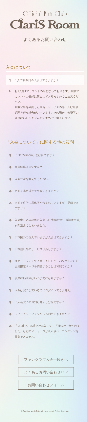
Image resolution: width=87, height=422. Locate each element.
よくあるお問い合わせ (45, 39)
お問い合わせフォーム (46, 384)
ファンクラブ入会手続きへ (46, 359)
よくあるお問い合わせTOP (46, 372)
